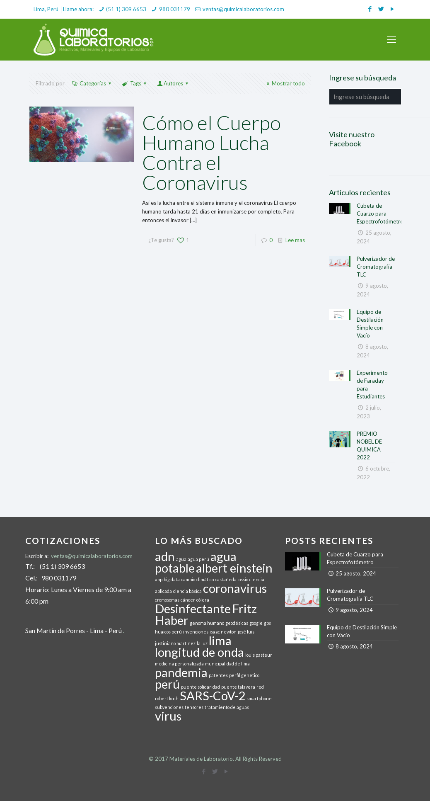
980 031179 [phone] (174, 9)
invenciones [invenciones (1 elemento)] (195, 631)
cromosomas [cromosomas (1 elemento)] (167, 599)
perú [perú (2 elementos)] (167, 684)
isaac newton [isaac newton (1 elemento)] (223, 631)
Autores (173, 83)
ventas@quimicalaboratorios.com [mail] (243, 9)
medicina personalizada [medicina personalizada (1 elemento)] (179, 663)
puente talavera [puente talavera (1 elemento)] (238, 686)
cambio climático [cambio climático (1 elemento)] (197, 579)
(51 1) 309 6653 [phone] (126, 9)
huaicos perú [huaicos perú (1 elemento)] (168, 631)
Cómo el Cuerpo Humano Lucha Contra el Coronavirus (211, 152)
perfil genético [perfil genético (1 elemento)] (244, 675)
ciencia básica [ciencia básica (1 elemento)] (187, 591)
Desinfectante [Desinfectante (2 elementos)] (193, 608)
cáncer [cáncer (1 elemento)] (188, 599)
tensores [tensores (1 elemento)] (194, 707)
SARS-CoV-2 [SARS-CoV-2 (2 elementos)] (212, 695)
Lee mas (295, 240)
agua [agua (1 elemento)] (181, 559)
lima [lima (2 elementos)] (220, 640)
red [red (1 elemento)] (260, 686)
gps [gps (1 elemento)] (267, 623)
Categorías (92, 83)
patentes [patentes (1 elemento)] (218, 675)
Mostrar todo (284, 83)
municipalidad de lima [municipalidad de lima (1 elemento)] (227, 663)
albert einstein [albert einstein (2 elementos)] (234, 568)
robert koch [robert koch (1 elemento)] (167, 698)
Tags (134, 83)
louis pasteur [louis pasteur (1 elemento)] (258, 655)
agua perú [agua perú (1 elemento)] (198, 559)
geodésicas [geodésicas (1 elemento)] (236, 623)
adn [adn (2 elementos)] (165, 556)
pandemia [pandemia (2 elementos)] (181, 672)
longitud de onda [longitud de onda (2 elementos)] (199, 652)
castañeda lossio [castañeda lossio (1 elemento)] (231, 579)
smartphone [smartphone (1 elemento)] (259, 698)
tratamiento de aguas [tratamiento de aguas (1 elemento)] (227, 707)
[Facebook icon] (369, 8)
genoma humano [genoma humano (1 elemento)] (207, 623)
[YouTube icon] (392, 8)
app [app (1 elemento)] (158, 579)
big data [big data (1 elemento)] (172, 579)
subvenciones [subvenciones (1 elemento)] (169, 707)
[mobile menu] (391, 39)
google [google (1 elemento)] (256, 623)
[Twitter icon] (381, 8)
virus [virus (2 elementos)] (168, 716)
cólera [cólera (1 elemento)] (202, 599)
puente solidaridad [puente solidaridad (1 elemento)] (200, 686)
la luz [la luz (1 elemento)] (202, 643)
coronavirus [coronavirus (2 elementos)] (235, 588)
